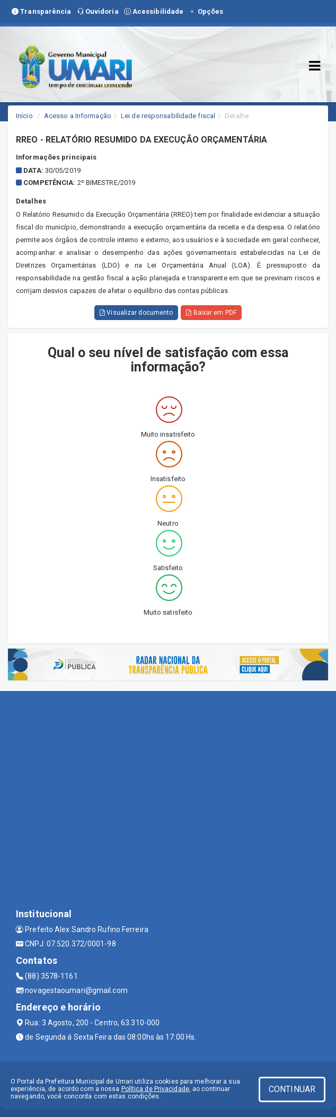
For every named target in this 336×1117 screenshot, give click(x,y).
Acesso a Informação (77, 116)
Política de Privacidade (155, 1089)
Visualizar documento (136, 312)
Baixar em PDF (211, 312)
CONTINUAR (292, 1089)
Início (24, 116)
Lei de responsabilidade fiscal (168, 116)
